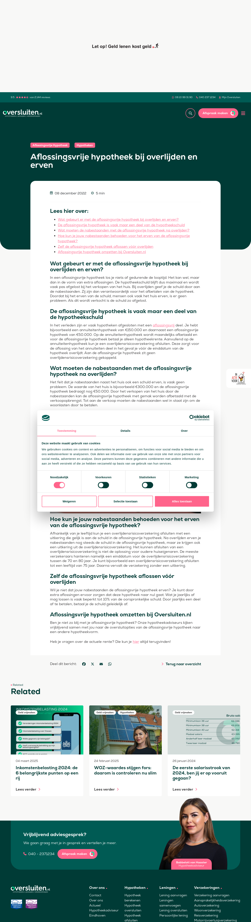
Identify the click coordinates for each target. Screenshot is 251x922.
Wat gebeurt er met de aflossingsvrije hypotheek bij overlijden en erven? (120, 219)
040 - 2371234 (41, 853)
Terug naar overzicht (183, 663)
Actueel (95, 904)
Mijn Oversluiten (231, 97)
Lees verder (26, 788)
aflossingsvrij (164, 324)
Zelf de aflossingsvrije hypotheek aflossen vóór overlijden (107, 246)
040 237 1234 (207, 97)
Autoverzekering (206, 904)
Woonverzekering (207, 909)
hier (136, 641)
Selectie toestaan (126, 501)
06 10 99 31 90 (184, 97)
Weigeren (69, 501)
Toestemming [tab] (66, 430)
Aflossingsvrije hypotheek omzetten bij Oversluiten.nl (103, 251)
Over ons (96, 899)
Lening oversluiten (173, 909)
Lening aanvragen (173, 894)
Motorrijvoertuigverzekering (215, 919)
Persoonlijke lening (173, 914)
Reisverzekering (206, 914)
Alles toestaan (182, 501)
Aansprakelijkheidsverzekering (217, 899)
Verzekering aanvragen (211, 894)
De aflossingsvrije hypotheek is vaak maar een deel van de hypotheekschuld (122, 224)
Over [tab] (184, 430)
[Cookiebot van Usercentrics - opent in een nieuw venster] (192, 418)
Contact (95, 894)
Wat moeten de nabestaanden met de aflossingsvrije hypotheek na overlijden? (125, 230)
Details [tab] (125, 430)
